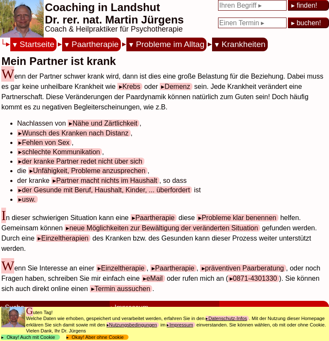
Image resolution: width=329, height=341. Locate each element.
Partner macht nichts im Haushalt (106, 180)
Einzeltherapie (122, 268)
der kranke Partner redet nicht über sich (82, 161)
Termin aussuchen (122, 288)
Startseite (37, 44)
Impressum (181, 324)
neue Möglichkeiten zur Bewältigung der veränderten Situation (163, 228)
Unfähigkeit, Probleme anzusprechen (89, 170)
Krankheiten (243, 44)
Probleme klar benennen (239, 217)
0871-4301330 (255, 278)
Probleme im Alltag (170, 44)
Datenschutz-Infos (227, 318)
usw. (29, 199)
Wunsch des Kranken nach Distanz (75, 133)
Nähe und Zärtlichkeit (104, 123)
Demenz (177, 86)
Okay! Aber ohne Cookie (97, 337)
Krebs (132, 86)
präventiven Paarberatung (244, 268)
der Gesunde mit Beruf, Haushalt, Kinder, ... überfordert (106, 190)
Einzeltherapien (64, 238)
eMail (155, 278)
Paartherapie (95, 44)
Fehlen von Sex (45, 142)
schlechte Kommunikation (61, 152)
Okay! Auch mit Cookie (31, 337)
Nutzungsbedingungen (133, 324)
